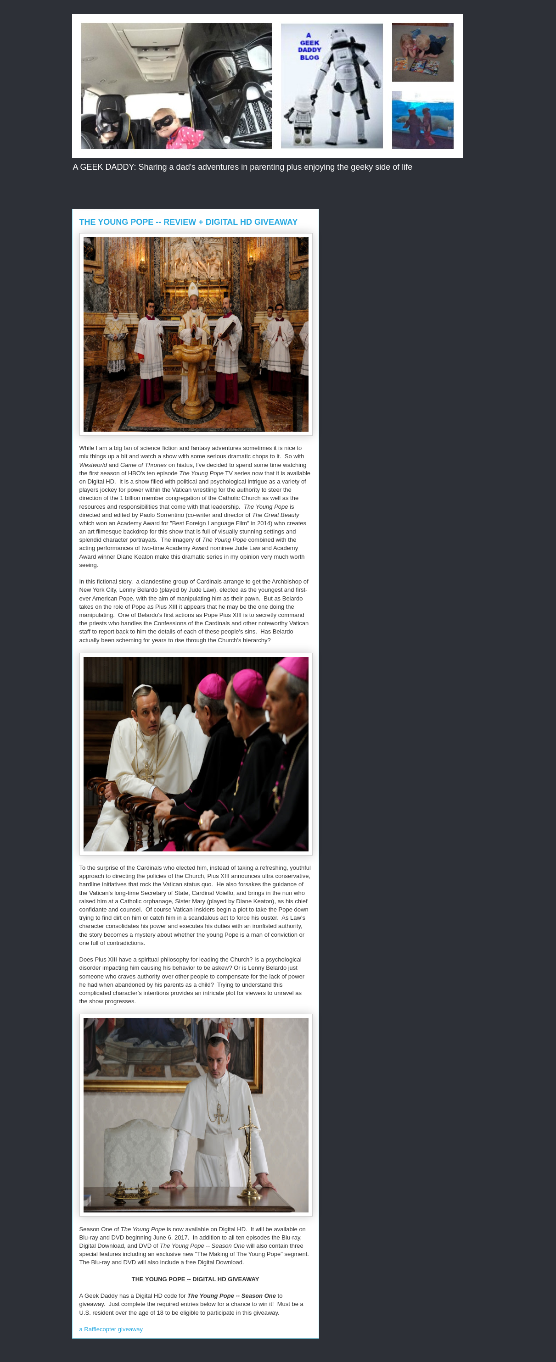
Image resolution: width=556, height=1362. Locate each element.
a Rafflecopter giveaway (111, 1329)
